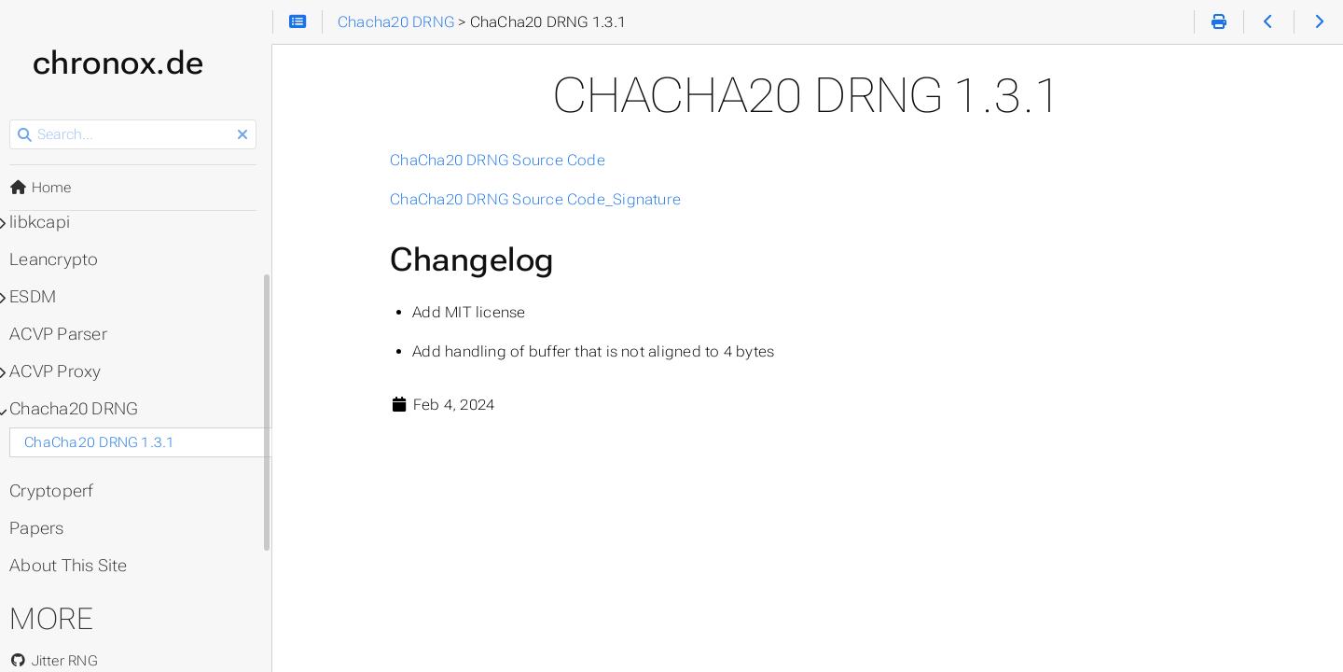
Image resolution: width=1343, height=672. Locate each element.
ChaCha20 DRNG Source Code (501, 160)
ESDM (38, 296)
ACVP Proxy (60, 371)
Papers (42, 528)
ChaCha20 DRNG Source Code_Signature (539, 199)
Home (45, 187)
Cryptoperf (57, 491)
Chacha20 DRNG (79, 408)
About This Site (73, 565)
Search (16, 119)
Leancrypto (59, 259)
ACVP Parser (64, 334)
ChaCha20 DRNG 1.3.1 (105, 442)
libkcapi (45, 222)
